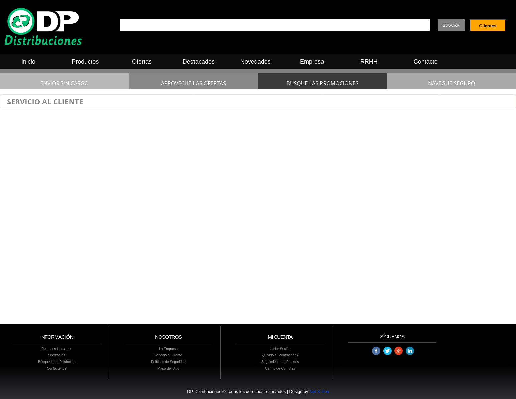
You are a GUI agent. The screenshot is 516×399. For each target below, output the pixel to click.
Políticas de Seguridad (168, 362)
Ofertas (142, 61)
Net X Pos (319, 391)
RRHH (369, 61)
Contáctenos (56, 368)
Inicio (28, 61)
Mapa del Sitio (168, 368)
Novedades (255, 61)
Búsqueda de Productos (56, 362)
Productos (85, 61)
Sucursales (56, 355)
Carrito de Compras (280, 368)
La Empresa (168, 349)
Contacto (426, 61)
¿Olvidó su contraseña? (280, 355)
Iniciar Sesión (280, 349)
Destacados (199, 61)
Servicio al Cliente (168, 355)
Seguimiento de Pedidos (280, 362)
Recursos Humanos (56, 349)
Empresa (312, 61)
